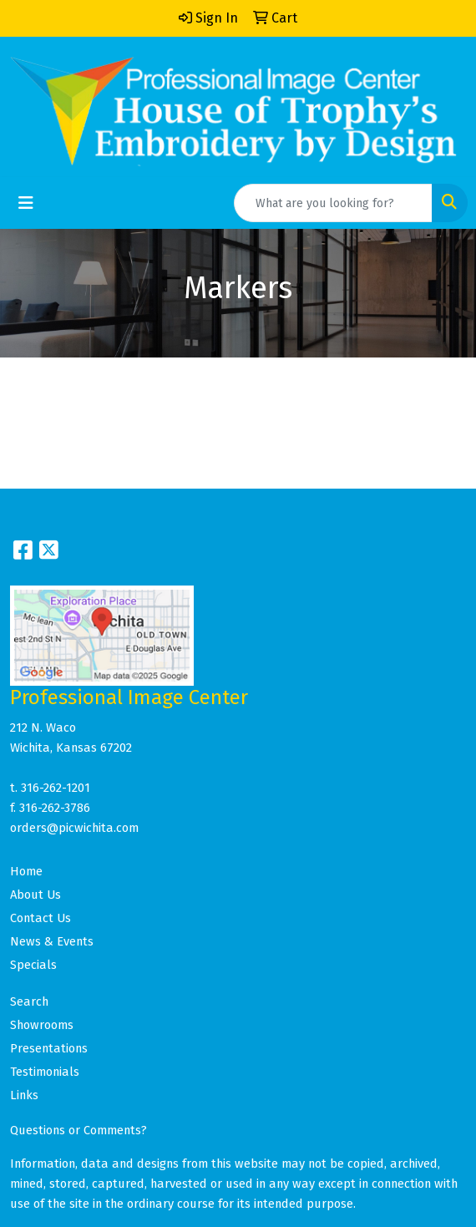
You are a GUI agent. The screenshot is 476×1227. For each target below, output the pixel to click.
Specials (33, 964)
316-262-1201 (55, 787)
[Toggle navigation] (25, 203)
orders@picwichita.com (74, 827)
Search (29, 1001)
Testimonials (44, 1071)
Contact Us (40, 917)
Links (24, 1095)
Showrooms (41, 1024)
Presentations (49, 1048)
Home (26, 871)
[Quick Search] (333, 203)
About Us (35, 894)
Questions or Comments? (78, 1130)
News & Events (52, 941)
